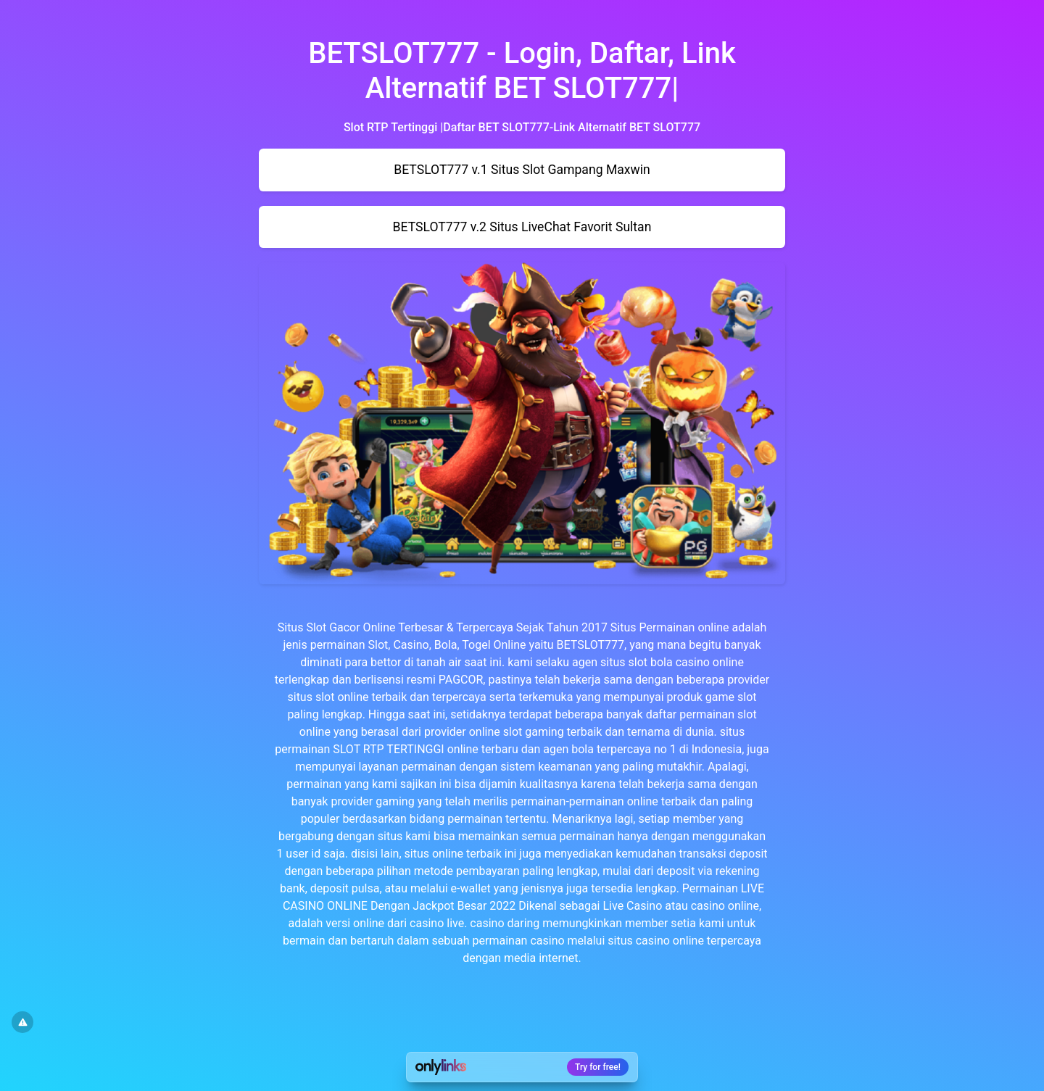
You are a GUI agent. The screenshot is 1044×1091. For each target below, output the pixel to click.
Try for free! (598, 1067)
